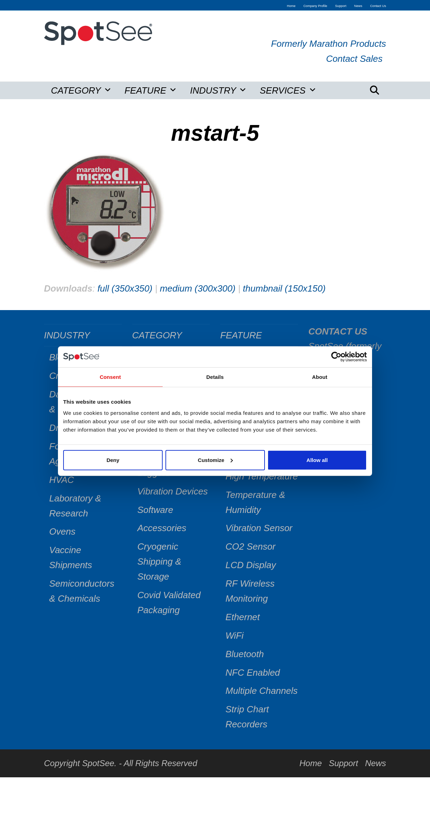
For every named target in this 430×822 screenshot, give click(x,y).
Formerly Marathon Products (328, 43)
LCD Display (250, 565)
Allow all (317, 460)
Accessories (162, 528)
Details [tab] (215, 377)
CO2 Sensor (250, 546)
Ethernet (242, 617)
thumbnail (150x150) (284, 288)
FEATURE (241, 335)
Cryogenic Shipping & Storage (159, 561)
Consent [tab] (110, 377)
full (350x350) (125, 288)
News (375, 763)
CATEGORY (157, 335)
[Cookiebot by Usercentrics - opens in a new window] (336, 357)
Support (343, 763)
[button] (374, 90)
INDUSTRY (67, 335)
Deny (112, 460)
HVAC (61, 480)
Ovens (62, 531)
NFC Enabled (252, 672)
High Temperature (261, 476)
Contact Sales (354, 58)
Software (155, 510)
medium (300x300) (198, 288)
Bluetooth (244, 654)
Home (310, 763)
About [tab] (319, 377)
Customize (215, 460)
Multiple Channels (261, 690)
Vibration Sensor (258, 528)
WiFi (234, 635)
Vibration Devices (173, 491)
